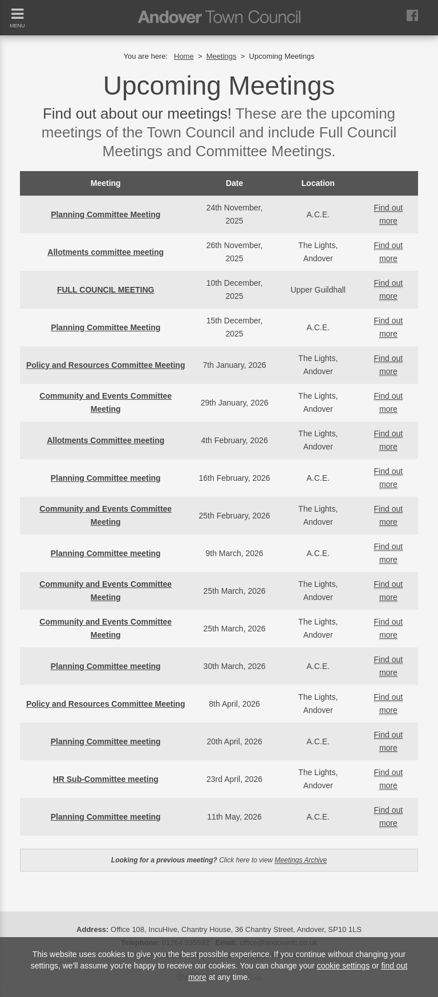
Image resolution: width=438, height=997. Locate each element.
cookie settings (343, 965)
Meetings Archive (301, 860)
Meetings (221, 56)
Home (184, 56)
